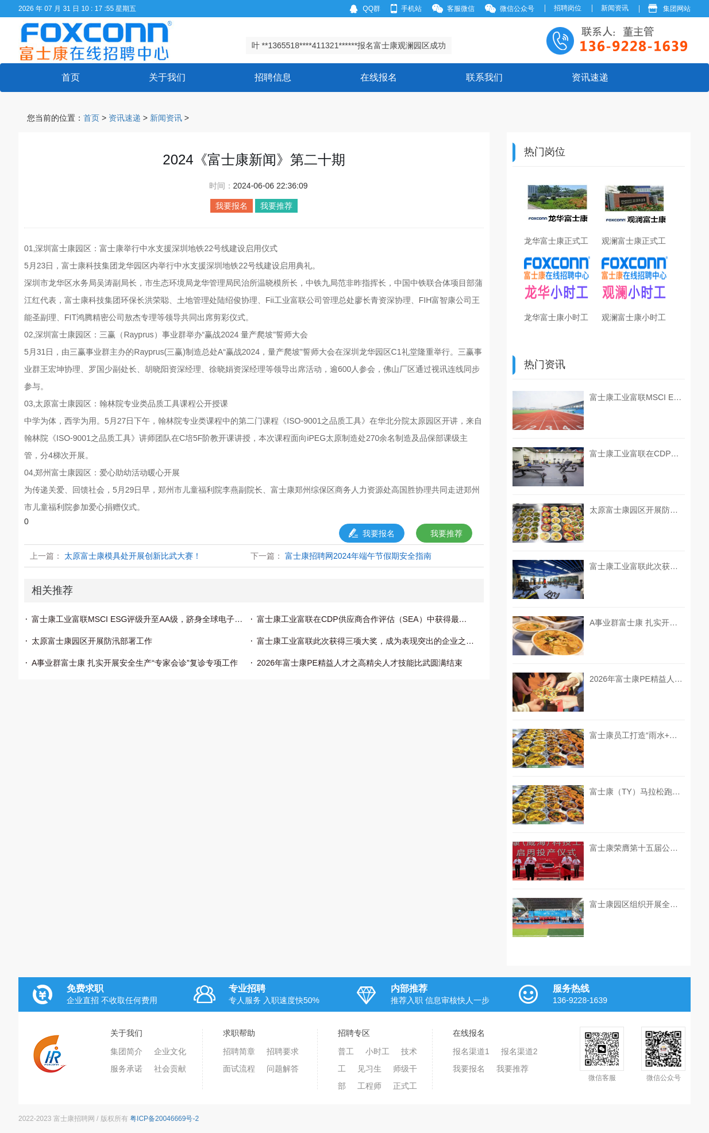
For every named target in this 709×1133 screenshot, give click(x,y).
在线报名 (378, 77)
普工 (346, 1051)
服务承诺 (126, 1068)
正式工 (405, 1085)
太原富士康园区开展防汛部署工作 (92, 641)
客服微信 (453, 8)
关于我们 (167, 77)
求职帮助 (239, 1033)
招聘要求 (283, 1051)
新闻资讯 (615, 8)
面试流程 (239, 1068)
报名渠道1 (471, 1051)
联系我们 (484, 77)
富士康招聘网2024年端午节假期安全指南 (358, 555)
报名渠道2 (519, 1051)
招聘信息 (273, 77)
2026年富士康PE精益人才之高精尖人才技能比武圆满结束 (360, 662)
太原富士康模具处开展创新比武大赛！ (132, 555)
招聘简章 (239, 1051)
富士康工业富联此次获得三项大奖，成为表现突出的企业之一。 (366, 641)
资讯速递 (590, 77)
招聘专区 (354, 1033)
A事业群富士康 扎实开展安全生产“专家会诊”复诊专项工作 (135, 662)
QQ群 (364, 9)
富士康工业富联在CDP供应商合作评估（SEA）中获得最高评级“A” (366, 619)
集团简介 (126, 1051)
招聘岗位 (567, 8)
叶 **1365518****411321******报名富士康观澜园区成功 (349, 45)
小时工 (377, 1051)
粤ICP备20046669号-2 (164, 1119)
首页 (70, 72)
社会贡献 (170, 1068)
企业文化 (170, 1051)
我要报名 (372, 533)
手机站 (406, 8)
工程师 (369, 1085)
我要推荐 (446, 533)
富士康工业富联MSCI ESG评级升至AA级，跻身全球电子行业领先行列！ (140, 619)
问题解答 (283, 1068)
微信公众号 (509, 8)
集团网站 (669, 8)
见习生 (369, 1068)
